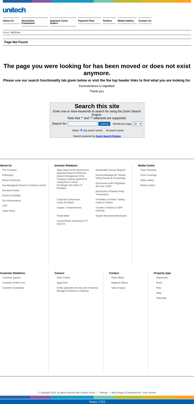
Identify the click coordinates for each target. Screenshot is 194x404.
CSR (4, 205)
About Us (8, 20)
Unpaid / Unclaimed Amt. (69, 207)
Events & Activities (11, 195)
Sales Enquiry (118, 288)
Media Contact (147, 185)
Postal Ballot (63, 215)
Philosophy (7, 175)
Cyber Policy (8, 211)
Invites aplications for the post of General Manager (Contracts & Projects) (77, 289)
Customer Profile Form (13, 282)
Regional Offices (119, 282)
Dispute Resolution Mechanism (111, 215)
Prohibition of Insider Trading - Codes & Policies (111, 201)
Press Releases (148, 170)
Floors (159, 282)
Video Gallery (147, 180)
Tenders (107, 20)
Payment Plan (86, 20)
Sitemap (103, 392)
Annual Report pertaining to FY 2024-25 (72, 222)
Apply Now (62, 282)
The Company (9, 170)
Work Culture (63, 277)
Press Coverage (148, 175)
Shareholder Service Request (110, 170)
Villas (158, 293)
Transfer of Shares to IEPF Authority (109, 209)
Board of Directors (11, 180)
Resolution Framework (28, 22)
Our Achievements (11, 200)
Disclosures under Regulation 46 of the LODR (110, 185)
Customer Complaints (13, 288)
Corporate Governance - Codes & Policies (69, 201)
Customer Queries (11, 277)
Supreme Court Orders (59, 22)
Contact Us (145, 20)
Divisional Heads (10, 190)
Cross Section (149, 392)
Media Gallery (126, 20)
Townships (161, 298)
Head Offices (117, 277)
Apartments (162, 277)
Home (6, 32)
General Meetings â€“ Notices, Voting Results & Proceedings (111, 176)
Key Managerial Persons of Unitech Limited (24, 185)
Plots (158, 288)
